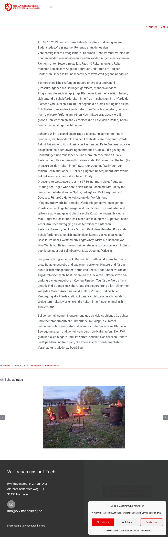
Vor (163, 27)
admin (7, 365)
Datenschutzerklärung (129, 530)
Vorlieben (152, 522)
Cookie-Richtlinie (111, 530)
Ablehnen (127, 522)
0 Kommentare (52, 365)
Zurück (153, 27)
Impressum (146, 530)
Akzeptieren (102, 522)
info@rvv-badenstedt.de (24, 511)
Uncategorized (36, 365)
